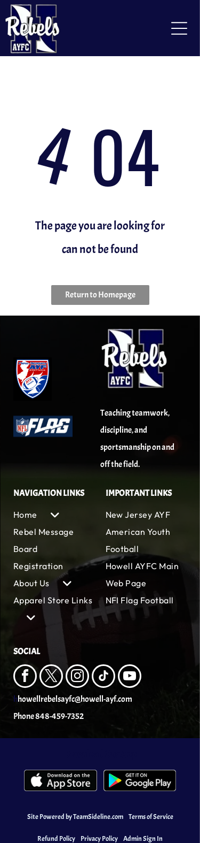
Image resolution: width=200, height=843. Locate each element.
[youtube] (129, 677)
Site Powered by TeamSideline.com (75, 817)
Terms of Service (151, 817)
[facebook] (25, 677)
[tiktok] (103, 677)
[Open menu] (179, 28)
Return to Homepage (100, 294)
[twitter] (51, 677)
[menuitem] (54, 514)
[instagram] (77, 677)
